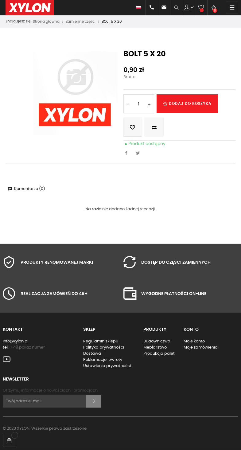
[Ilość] (139, 104)
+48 (27, 347)
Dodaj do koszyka (187, 103)
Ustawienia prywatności (107, 366)
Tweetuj (139, 154)
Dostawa (92, 354)
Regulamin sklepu (100, 341)
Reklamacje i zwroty (102, 360)
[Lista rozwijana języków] (133, 7)
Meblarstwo (155, 347)
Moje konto (194, 341)
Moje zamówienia (201, 347)
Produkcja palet (159, 354)
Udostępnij (128, 154)
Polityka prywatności (103, 347)
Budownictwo (156, 341)
